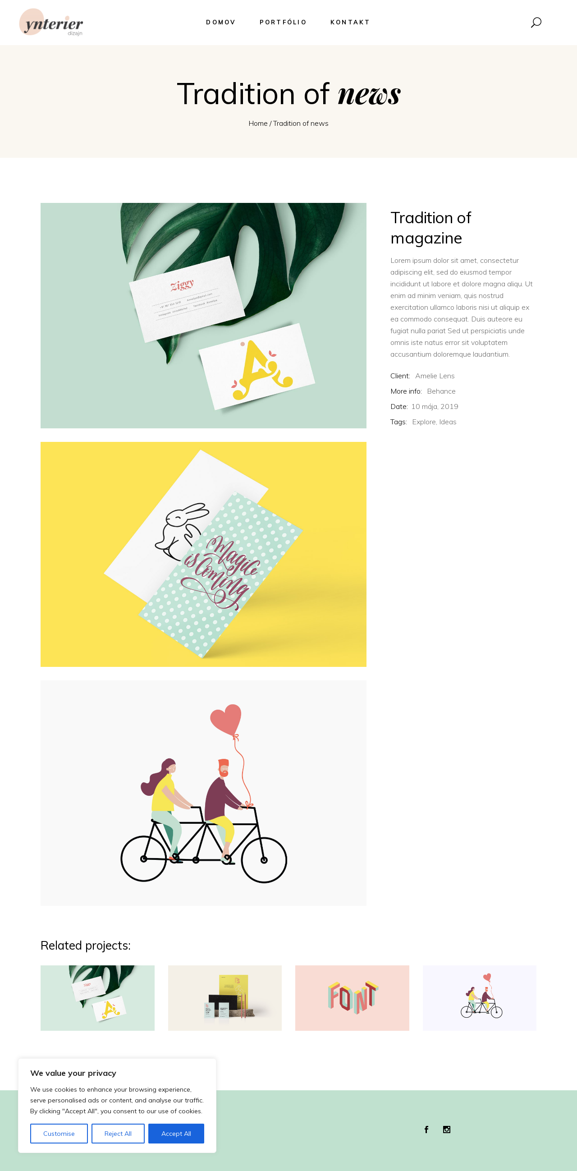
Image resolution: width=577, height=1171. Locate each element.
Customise (59, 1134)
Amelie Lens (435, 375)
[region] (117, 1105)
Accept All (176, 1134)
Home (258, 123)
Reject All (118, 1134)
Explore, (424, 421)
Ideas (448, 421)
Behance (441, 390)
